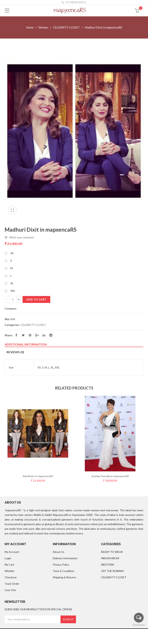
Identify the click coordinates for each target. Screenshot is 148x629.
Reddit (50, 335)
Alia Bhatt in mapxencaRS (38, 476)
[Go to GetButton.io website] (139, 625)
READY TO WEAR (112, 551)
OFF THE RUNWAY (112, 571)
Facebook (16, 335)
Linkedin (44, 335)
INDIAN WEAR (110, 558)
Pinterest (30, 335)
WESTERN (107, 564)
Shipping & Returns (64, 577)
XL (11, 283)
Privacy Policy (61, 564)
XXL (12, 290)
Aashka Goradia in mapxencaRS (110, 476)
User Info (10, 590)
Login (8, 558)
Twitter (23, 335)
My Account (12, 551)
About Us (58, 551)
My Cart (9, 564)
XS (12, 253)
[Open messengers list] (139, 617)
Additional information (26, 344)
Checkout (11, 577)
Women (43, 27)
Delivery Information (65, 558)
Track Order (12, 583)
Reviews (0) (15, 352)
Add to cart (36, 299)
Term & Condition (63, 571)
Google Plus (37, 335)
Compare (10, 308)
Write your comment (21, 237)
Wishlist (9, 571)
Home (30, 27)
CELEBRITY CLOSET (66, 27)
